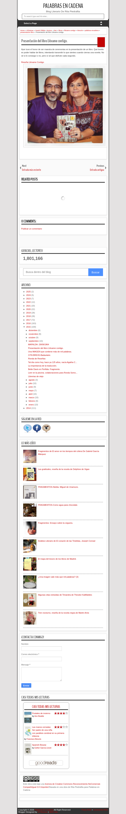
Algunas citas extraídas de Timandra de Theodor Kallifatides (65, 595)
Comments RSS (100, 810)
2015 (28, 327)
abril (31, 394)
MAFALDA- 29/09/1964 (38, 344)
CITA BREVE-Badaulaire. (39, 355)
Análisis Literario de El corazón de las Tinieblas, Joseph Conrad (66, 541)
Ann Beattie (39, 716)
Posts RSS (86, 810)
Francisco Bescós (34, 739)
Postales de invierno (41, 713)
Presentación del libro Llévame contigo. (44, 41)
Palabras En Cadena (63, 6)
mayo (31, 390)
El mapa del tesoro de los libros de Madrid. (57, 559)
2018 (28, 316)
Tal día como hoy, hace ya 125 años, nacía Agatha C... (52, 362)
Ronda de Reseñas (36, 358)
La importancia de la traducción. (42, 366)
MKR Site (53, 812)
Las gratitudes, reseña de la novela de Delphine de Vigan (63, 469)
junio (31, 387)
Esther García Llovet (43, 748)
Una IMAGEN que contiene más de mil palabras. (50, 352)
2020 (28, 309)
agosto (32, 380)
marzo (32, 397)
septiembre (34, 341)
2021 (28, 306)
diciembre (33, 330)
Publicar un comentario (31, 229)
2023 (28, 299)
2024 (28, 295)
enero (31, 405)
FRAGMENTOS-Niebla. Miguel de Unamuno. (58, 487)
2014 (28, 408)
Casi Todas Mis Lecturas (46, 706)
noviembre (34, 334)
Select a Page (30, 23)
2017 (28, 320)
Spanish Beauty (39, 745)
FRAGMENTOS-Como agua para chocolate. (58, 505)
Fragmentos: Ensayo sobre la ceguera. (55, 523)
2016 (28, 323)
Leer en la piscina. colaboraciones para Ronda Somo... (52, 373)
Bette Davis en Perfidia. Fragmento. (44, 369)
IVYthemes (43, 812)
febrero (32, 401)
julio (31, 383)
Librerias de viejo (35, 376)
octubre (32, 337)
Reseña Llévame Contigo (32, 62)
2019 (28, 313)
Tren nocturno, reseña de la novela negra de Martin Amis (63, 613)
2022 (28, 302)
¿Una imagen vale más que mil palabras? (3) (58, 577)
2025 (28, 292)
